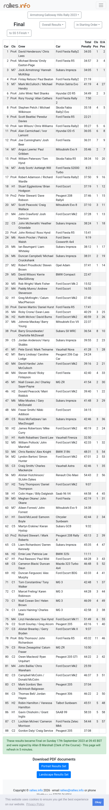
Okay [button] (98, 802)
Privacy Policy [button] (35, 804)
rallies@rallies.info (72, 790)
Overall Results (51, 24)
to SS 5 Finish (18, 33)
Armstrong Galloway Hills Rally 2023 (53, 15)
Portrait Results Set (53, 766)
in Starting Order (87, 24)
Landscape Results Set (53, 774)
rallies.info (36, 790)
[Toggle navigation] (101, 5)
